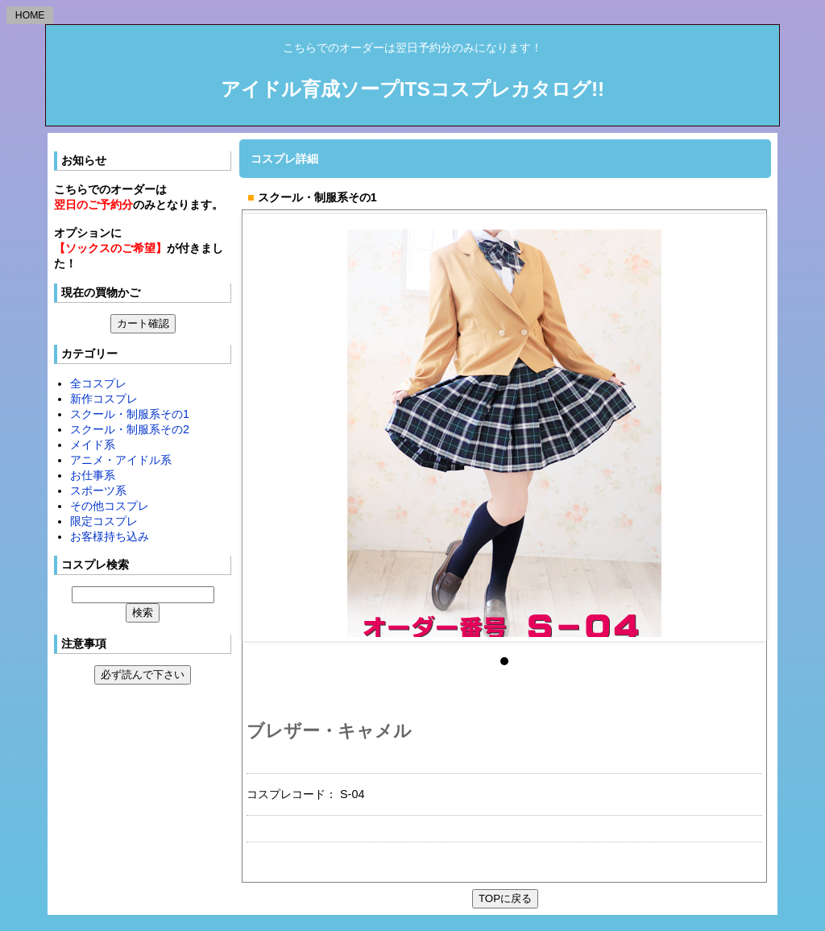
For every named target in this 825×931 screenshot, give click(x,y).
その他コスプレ (109, 505)
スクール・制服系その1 (129, 414)
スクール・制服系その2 (129, 429)
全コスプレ (98, 383)
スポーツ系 (98, 490)
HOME (30, 15)
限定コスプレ (104, 521)
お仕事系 (92, 475)
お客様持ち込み (109, 536)
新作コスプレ (104, 398)
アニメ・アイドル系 (121, 459)
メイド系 (92, 444)
